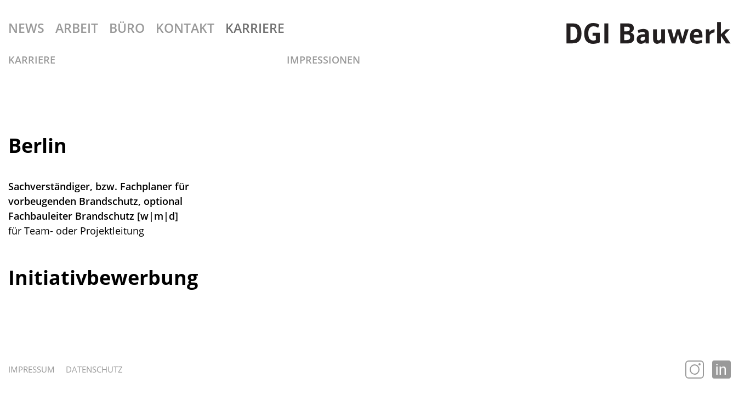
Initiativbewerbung (103, 277)
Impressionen (323, 60)
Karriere (31, 60)
